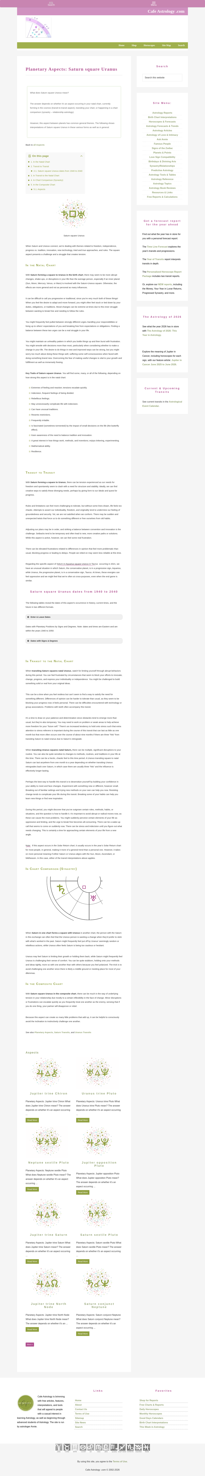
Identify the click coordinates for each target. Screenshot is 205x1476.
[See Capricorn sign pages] (130, 1453)
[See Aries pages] (58, 1453)
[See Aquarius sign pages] (138, 1453)
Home (78, 1400)
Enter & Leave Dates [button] (38, 617)
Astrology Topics (162, 183)
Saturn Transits (62, 1032)
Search (79, 1427)
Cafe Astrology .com (47, 26)
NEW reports (165, 284)
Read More (32, 1120)
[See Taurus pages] (66, 1453)
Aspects (41, 189)
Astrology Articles (162, 130)
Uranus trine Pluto (99, 1093)
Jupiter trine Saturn (48, 1234)
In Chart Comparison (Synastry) (48, 180)
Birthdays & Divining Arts (162, 161)
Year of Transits (155, 259)
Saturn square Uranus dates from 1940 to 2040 (60, 171)
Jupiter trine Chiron (49, 1093)
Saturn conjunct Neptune (99, 1305)
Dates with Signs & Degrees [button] (42, 640)
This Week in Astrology (152, 1427)
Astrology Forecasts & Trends (162, 126)
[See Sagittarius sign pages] (122, 1453)
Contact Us (81, 1409)
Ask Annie (162, 139)
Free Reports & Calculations (162, 197)
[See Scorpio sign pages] (113, 1453)
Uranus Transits (83, 1032)
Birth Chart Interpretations (162, 117)
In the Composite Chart (44, 184)
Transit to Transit (41, 166)
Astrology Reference (162, 179)
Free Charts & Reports (152, 1405)
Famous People (162, 144)
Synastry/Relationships (162, 166)
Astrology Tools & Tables (162, 175)
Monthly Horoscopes (151, 1413)
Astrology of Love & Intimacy (162, 135)
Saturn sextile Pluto (99, 1234)
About (78, 1405)
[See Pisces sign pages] (146, 1453)
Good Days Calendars (151, 1418)
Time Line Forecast (157, 247)
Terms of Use (82, 1413)
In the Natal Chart (41, 162)
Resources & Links (162, 192)
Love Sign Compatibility (162, 157)
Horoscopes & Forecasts (162, 121)
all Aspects (39, 145)
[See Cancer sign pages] (82, 1453)
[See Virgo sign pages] (98, 1453)
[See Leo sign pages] (90, 1453)
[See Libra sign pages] (105, 1453)
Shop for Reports (149, 1400)
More (30, 1345)
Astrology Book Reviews (162, 188)
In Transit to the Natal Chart (46, 175)
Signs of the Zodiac (162, 148)
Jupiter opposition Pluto (99, 1164)
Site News (80, 1422)
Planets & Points (162, 152)
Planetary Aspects (44, 1032)
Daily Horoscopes (149, 1409)
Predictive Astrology (162, 170)
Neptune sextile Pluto (48, 1162)
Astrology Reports (162, 113)
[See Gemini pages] (74, 1453)
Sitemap (79, 1418)
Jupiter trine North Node (48, 1305)
